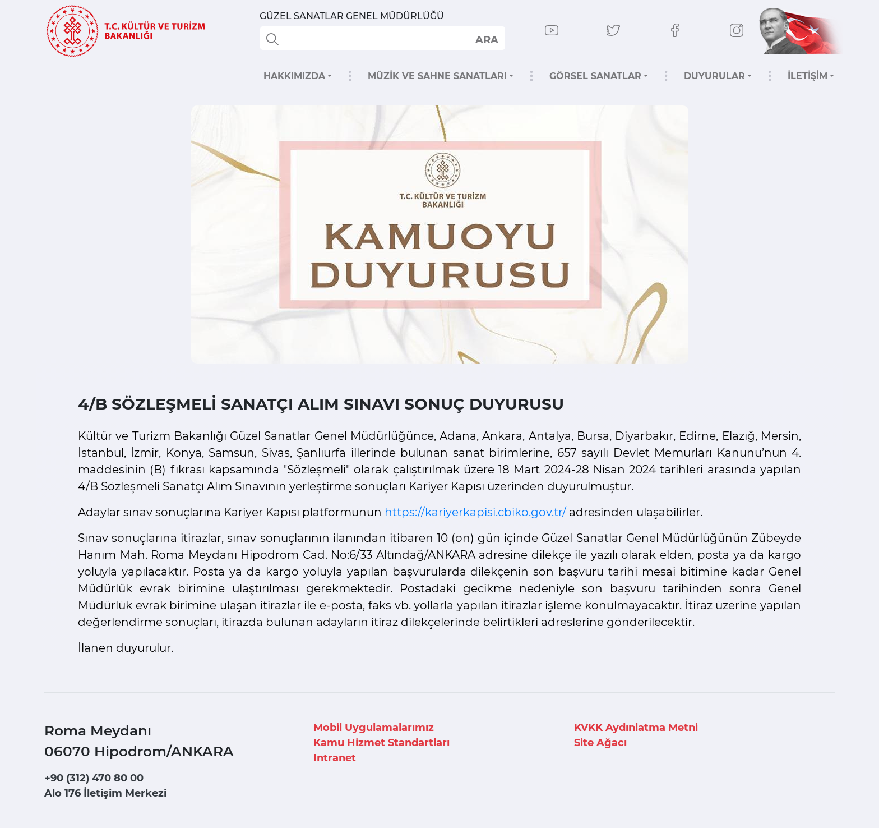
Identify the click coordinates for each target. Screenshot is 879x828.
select (486, 39)
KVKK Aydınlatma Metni (636, 727)
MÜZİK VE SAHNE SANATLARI (437, 76)
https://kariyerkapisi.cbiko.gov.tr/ (475, 512)
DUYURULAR (714, 76)
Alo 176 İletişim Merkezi (105, 793)
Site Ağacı (600, 743)
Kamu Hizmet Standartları (381, 743)
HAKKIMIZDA (294, 76)
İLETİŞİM (807, 76)
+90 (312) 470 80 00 (94, 778)
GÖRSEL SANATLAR (595, 76)
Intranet (334, 758)
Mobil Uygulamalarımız (373, 727)
